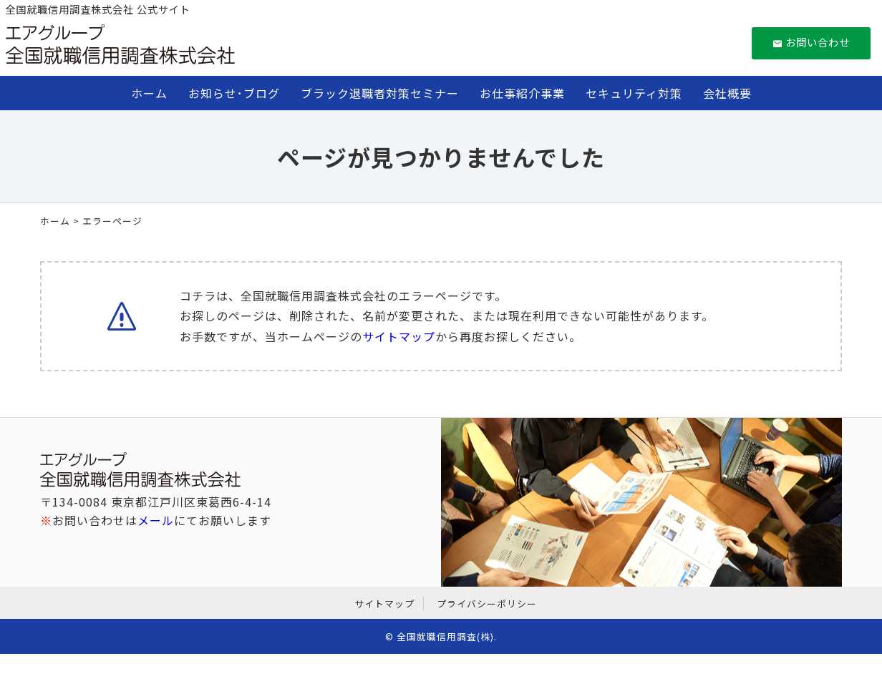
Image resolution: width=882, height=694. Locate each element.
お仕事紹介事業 (522, 93)
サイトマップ (398, 336)
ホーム (149, 93)
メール (155, 520)
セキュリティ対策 (634, 93)
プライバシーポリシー (487, 603)
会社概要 (727, 93)
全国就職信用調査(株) (445, 636)
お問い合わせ (811, 41)
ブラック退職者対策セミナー (380, 93)
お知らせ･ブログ (234, 93)
